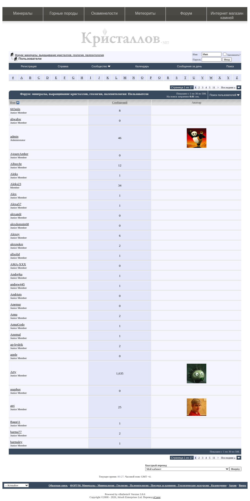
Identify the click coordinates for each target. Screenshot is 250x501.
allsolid (15, 254)
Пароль (197, 59)
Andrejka (16, 274)
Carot (157, 497)
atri (12, 406)
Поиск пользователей (222, 94)
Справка (63, 66)
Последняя (228, 87)
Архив (233, 485)
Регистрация (29, 66)
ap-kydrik (16, 344)
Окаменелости (104, 13)
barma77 (16, 432)
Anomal (15, 334)
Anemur (15, 304)
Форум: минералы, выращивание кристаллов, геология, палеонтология (59, 55)
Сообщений (119, 102)
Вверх (242, 485)
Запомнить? (231, 54)
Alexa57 (15, 204)
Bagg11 (15, 422)
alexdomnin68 (19, 224)
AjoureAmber (19, 154)
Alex (13, 194)
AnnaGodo (17, 324)
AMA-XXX (18, 264)
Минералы (22, 13)
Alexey (15, 234)
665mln (15, 109)
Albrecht (16, 164)
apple (13, 354)
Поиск (230, 66)
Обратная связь (58, 485)
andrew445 (17, 284)
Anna (13, 314)
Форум (186, 13)
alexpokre (16, 244)
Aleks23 (15, 184)
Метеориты (145, 13)
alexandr (15, 214)
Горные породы (64, 13)
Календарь (142, 66)
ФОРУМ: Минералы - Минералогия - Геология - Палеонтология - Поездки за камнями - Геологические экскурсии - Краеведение (148, 485)
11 (214, 87)
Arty (13, 372)
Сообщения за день (189, 66)
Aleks (14, 174)
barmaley (16, 442)
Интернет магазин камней (227, 15)
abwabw (15, 119)
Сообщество (101, 66)
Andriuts (16, 294)
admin (14, 136)
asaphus (15, 389)
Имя (195, 54)
